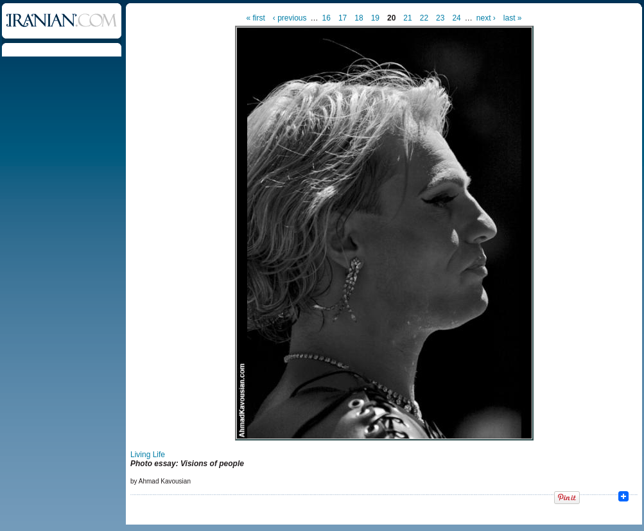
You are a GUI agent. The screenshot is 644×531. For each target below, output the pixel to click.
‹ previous (290, 17)
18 (358, 17)
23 (440, 17)
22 (424, 17)
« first (256, 17)
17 (342, 17)
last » (512, 17)
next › (486, 17)
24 (456, 17)
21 (407, 17)
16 (326, 17)
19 (375, 17)
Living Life (147, 454)
